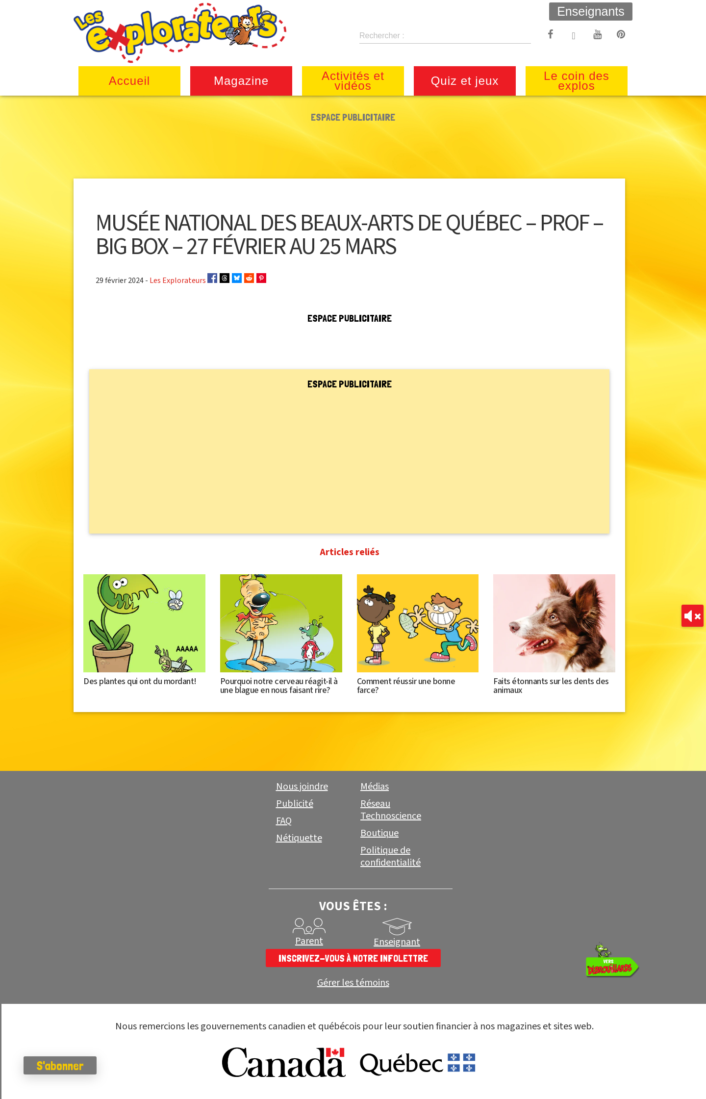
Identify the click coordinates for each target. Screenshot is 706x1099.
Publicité (294, 804)
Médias (374, 786)
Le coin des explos (576, 80)
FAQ (284, 821)
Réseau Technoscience (390, 810)
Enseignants (591, 11)
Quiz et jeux (465, 80)
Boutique (379, 833)
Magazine (241, 80)
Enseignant (397, 942)
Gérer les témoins (353, 983)
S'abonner (61, 1065)
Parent (309, 941)
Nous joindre (302, 786)
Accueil (129, 80)
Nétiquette (299, 838)
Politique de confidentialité (390, 856)
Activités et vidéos (353, 80)
